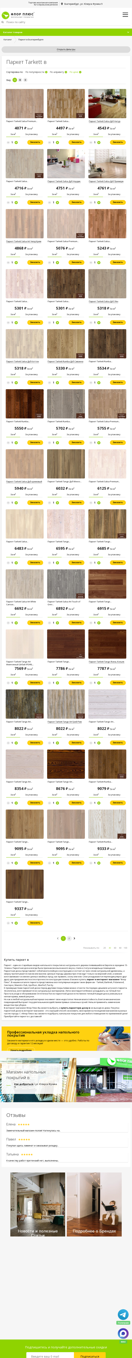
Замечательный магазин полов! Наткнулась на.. (33, 1130)
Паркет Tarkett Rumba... (100, 361)
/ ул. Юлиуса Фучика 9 (35, 1085)
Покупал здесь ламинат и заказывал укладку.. (32, 1145)
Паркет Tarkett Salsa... (59, 121)
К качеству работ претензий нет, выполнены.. (32, 1160)
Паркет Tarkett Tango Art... (19, 721)
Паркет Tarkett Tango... (59, 541)
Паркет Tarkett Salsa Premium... (21, 121)
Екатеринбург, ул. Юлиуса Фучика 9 (83, 3)
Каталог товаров (12, 32)
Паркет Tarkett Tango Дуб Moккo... (65, 481)
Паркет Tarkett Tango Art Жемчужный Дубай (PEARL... (20, 663)
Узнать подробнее (21, 1050)
